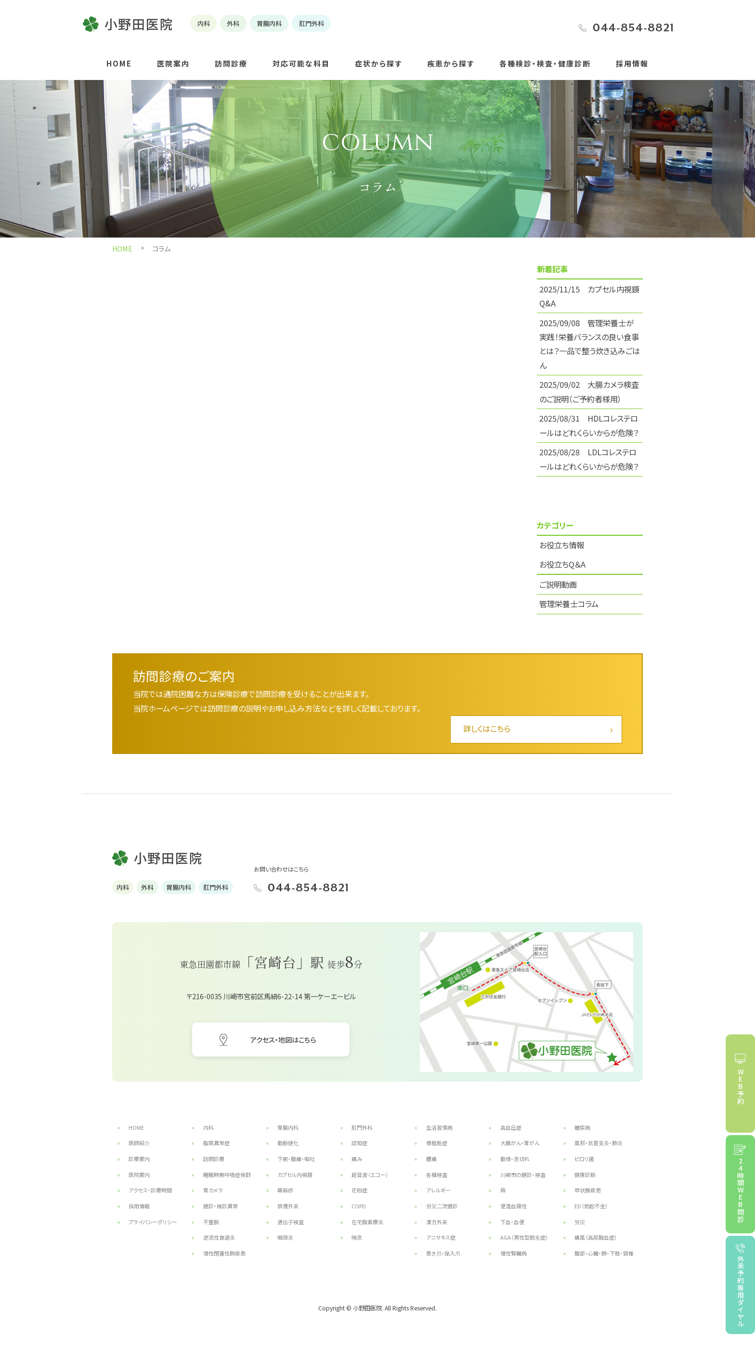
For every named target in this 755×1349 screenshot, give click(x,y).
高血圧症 (510, 1127)
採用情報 (632, 63)
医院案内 (173, 63)
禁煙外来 (288, 1206)
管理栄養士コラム (569, 603)
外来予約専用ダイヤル (740, 1291)
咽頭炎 (285, 1237)
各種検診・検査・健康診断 (545, 63)
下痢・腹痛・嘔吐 (296, 1159)
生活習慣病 (439, 1127)
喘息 (356, 1237)
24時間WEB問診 (740, 1190)
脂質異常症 (216, 1143)
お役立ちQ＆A (562, 564)
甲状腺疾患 (587, 1190)
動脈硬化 (288, 1143)
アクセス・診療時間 (150, 1190)
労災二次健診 (442, 1206)
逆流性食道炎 (219, 1237)
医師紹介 (139, 1143)
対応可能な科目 (301, 63)
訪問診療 (231, 63)
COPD (358, 1206)
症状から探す (378, 63)
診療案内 (139, 1159)
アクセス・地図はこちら (283, 1039)
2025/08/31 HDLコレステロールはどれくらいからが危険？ (588, 425)
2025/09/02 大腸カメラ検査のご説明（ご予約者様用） (589, 391)
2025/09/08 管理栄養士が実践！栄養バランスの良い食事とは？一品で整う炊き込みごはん (589, 344)
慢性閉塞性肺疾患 (224, 1253)
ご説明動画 (558, 584)
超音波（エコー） (370, 1174)
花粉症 (359, 1190)
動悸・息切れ (515, 1159)
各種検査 (436, 1174)
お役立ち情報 (561, 545)
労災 (579, 1222)
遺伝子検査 (290, 1222)
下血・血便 (512, 1222)
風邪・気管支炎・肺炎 (598, 1143)
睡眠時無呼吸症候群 (227, 1174)
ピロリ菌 (584, 1159)
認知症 (359, 1143)
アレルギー (438, 1190)
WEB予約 (740, 1087)
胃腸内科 (288, 1127)
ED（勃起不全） (591, 1206)
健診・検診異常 (220, 1206)
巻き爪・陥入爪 (443, 1253)
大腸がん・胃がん (519, 1143)
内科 (208, 1127)
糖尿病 (582, 1127)
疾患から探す (450, 63)
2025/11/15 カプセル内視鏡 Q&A (589, 296)
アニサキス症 (441, 1237)
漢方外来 (436, 1222)
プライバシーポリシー (153, 1222)
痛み (356, 1159)
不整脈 (211, 1222)
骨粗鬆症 (436, 1143)
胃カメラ (213, 1190)
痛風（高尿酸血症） (595, 1237)
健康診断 (585, 1174)
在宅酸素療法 (367, 1222)
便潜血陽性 (513, 1206)
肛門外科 (362, 1127)
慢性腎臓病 (513, 1253)
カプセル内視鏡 (294, 1174)
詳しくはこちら (486, 728)
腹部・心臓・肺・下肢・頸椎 (604, 1253)
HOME (119, 63)
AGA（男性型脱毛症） (524, 1237)
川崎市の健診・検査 (523, 1174)
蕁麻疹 (285, 1190)
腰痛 (431, 1159)
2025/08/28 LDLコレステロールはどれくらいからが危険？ (588, 459)
